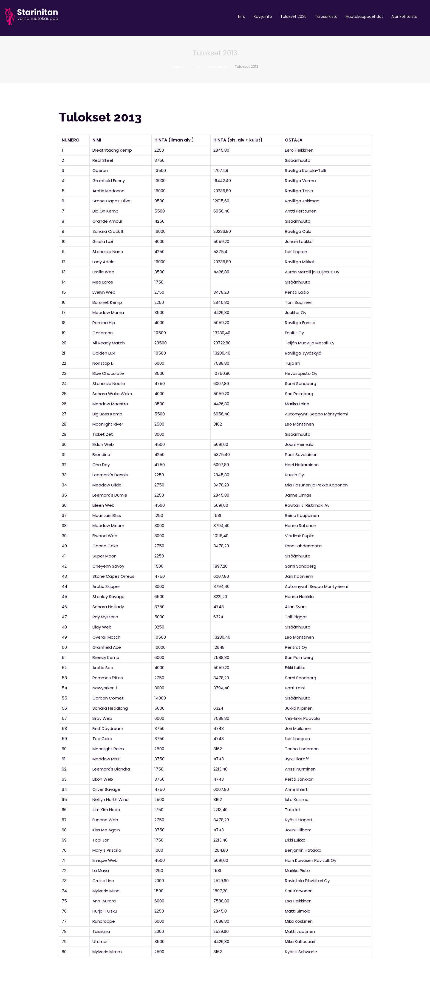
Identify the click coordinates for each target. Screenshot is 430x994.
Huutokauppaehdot (364, 16)
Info (241, 16)
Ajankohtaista (404, 16)
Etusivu (178, 66)
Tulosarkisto (326, 16)
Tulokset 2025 (293, 16)
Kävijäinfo (263, 16)
